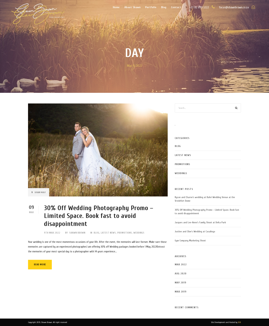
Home (116, 7)
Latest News (108, 232)
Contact (176, 7)
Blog (163, 7)
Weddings (138, 232)
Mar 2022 (181, 264)
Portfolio (151, 7)
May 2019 (180, 282)
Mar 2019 (180, 291)
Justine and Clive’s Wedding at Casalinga (195, 231)
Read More (40, 264)
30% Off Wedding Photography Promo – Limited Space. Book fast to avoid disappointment (98, 216)
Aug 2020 (180, 273)
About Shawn (132, 7)
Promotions (124, 232)
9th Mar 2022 (52, 232)
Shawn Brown (77, 232)
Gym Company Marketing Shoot (190, 240)
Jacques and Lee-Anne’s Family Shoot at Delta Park (200, 222)
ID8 (239, 322)
